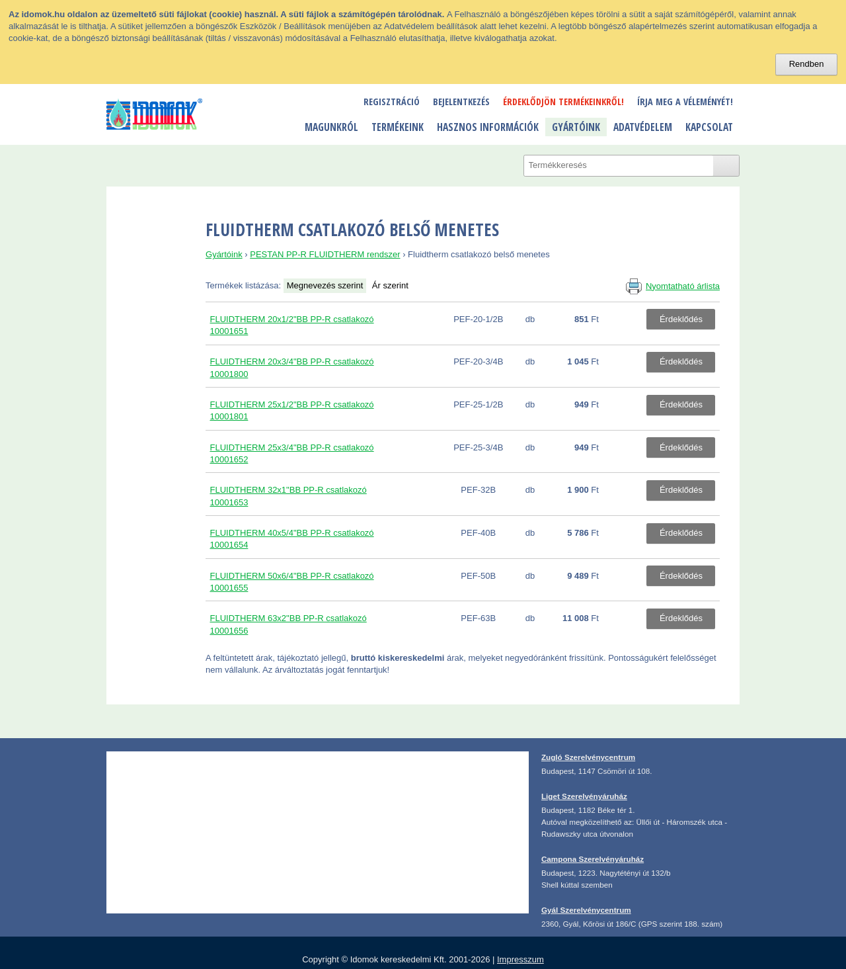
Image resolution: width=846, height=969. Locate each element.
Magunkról (331, 127)
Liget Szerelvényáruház (584, 796)
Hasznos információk (488, 127)
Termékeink (397, 127)
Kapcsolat (709, 127)
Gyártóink (576, 127)
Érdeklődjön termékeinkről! (563, 101)
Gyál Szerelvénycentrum (586, 910)
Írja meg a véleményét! (685, 101)
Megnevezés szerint (325, 285)
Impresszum (520, 959)
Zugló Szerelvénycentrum (588, 757)
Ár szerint (390, 285)
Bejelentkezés (461, 101)
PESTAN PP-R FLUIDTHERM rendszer (325, 254)
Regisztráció (392, 101)
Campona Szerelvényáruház (592, 859)
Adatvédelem (642, 127)
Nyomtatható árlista (683, 286)
